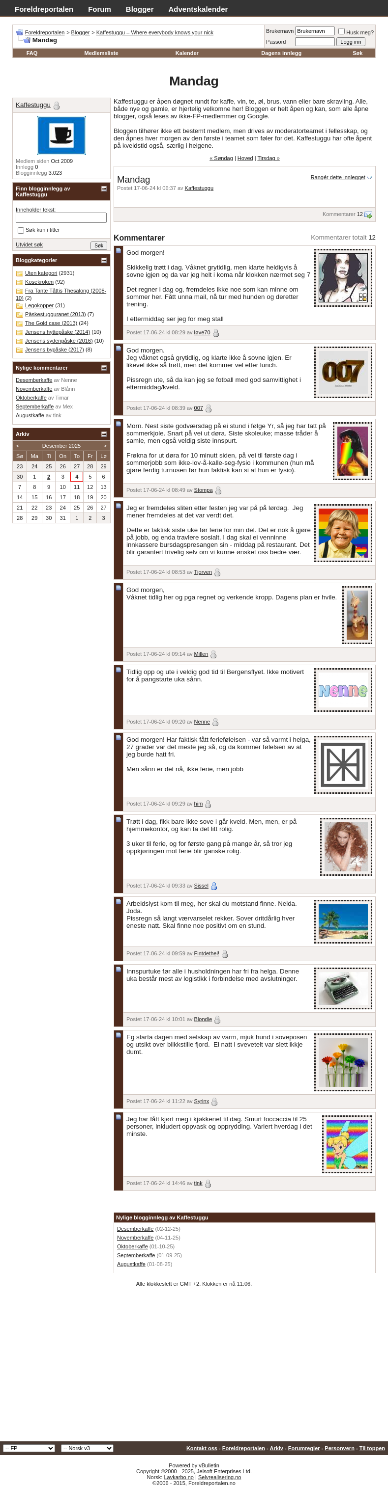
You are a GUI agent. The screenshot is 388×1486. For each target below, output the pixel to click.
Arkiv (276, 1448)
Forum (99, 9)
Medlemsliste (101, 53)
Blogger (140, 9)
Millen (201, 654)
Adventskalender (198, 9)
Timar (62, 398)
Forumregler (304, 1448)
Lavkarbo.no (179, 1477)
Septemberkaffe (136, 1255)
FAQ (32, 53)
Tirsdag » (268, 158)
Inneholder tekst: (36, 210)
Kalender (187, 53)
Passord (276, 42)
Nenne (202, 722)
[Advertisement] (194, 1367)
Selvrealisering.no (219, 1477)
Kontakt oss (201, 1448)
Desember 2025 (61, 446)
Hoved (245, 158)
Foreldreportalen (44, 9)
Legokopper (39, 305)
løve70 (202, 332)
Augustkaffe (131, 1264)
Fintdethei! (206, 953)
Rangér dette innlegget (338, 177)
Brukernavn (280, 31)
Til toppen (372, 1448)
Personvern (340, 1448)
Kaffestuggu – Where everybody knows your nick (154, 32)
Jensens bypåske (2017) (54, 349)
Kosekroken (39, 282)
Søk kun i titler (39, 230)
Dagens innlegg (281, 53)
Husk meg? (356, 32)
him (198, 804)
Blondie (203, 1019)
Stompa (203, 490)
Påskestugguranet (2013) (55, 314)
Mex (67, 406)
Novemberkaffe (135, 1238)
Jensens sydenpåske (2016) (59, 341)
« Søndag (221, 158)
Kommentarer (339, 214)
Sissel (201, 886)
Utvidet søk (29, 244)
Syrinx (201, 1101)
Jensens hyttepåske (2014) (57, 332)
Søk (357, 53)
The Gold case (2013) (51, 323)
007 (198, 408)
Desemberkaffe (135, 1229)
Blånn (68, 389)
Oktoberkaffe (132, 1246)
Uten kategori (41, 273)
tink (198, 1183)
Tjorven (203, 572)
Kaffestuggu (199, 188)
